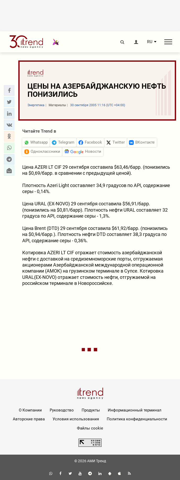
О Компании (30, 410)
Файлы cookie (90, 428)
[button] (9, 90)
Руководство (62, 410)
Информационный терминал (134, 410)
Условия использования (76, 419)
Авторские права (29, 419)
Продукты (91, 410)
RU (149, 42)
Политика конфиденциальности (137, 419)
